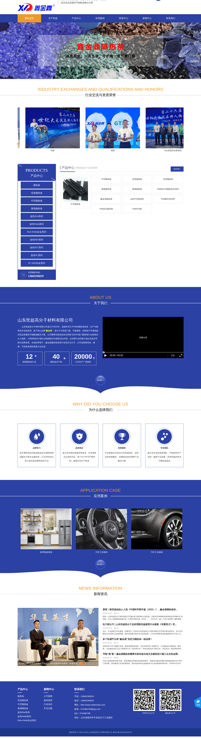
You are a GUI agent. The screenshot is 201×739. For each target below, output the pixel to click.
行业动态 (48, 707)
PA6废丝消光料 (106, 274)
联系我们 (170, 18)
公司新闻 (48, 698)
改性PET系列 (36, 247)
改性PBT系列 (36, 239)
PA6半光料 (168, 274)
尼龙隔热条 (36, 193)
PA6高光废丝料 (137, 274)
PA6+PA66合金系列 (36, 232)
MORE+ (177, 169)
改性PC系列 (37, 255)
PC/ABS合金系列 (36, 263)
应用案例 (100, 18)
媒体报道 (48, 703)
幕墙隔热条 (36, 208)
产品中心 (76, 18)
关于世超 (52, 18)
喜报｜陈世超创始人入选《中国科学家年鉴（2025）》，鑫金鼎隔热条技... (140, 612)
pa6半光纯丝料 (75, 274)
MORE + (100, 385)
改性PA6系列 (36, 216)
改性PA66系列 (37, 224)
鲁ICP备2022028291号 (122, 735)
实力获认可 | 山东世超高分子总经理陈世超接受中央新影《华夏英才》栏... (140, 627)
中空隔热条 (36, 200)
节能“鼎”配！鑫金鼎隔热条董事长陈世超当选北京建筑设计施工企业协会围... (141, 656)
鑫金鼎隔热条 (168, 239)
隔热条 (36, 185)
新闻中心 (147, 18)
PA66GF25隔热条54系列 (137, 239)
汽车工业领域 (105, 553)
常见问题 (48, 711)
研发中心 (123, 18)
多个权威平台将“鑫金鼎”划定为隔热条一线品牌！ (128, 641)
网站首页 (29, 18)
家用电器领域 (50, 553)
